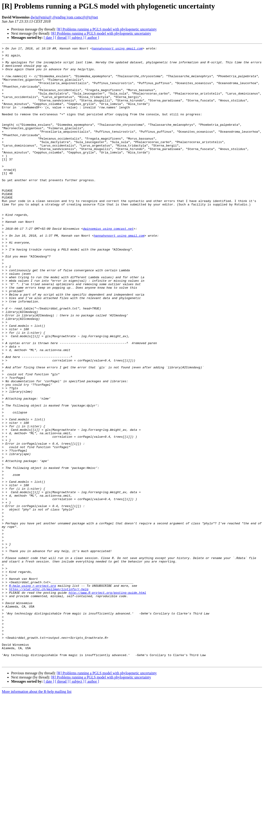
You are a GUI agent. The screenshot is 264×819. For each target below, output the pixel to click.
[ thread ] (62, 38)
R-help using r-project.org (32, 694)
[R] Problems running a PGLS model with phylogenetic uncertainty (107, 29)
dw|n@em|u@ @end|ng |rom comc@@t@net (64, 17)
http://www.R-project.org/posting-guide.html (107, 702)
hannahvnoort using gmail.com (117, 49)
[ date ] (49, 38)
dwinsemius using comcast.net (108, 265)
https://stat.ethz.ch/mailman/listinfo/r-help (48, 698)
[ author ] (92, 38)
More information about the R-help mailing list (36, 815)
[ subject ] (77, 38)
